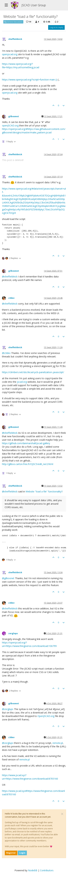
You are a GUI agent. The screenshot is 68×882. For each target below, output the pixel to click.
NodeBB (32, 870)
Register (11, 852)
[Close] (62, 814)
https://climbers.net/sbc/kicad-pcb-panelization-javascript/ (33, 372)
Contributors (47, 870)
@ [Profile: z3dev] (6, 353)
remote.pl (57, 743)
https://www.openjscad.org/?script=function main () (30, 79)
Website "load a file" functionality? (44, 491)
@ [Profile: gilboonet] (8, 578)
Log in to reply (56, 27)
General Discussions (13, 22)
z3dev (11, 298)
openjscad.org (9, 54)
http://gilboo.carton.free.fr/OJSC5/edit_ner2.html (27, 464)
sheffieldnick (15, 39)
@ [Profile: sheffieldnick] (10, 276)
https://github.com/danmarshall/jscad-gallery (26, 443)
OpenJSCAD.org (46, 716)
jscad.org (22, 381)
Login (22, 852)
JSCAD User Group (34, 5)
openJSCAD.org (10, 125)
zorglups (13, 633)
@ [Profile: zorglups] (7, 709)
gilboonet (13, 116)
